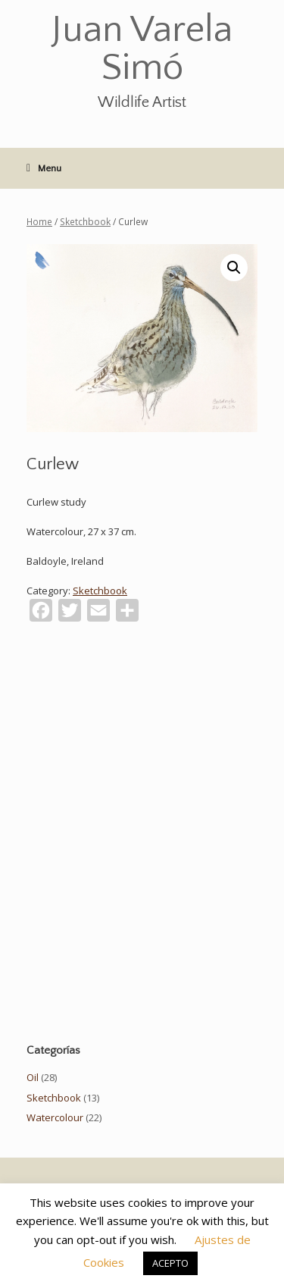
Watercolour (55, 1117)
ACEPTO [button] (170, 1263)
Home (39, 221)
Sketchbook (85, 221)
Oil (33, 1077)
